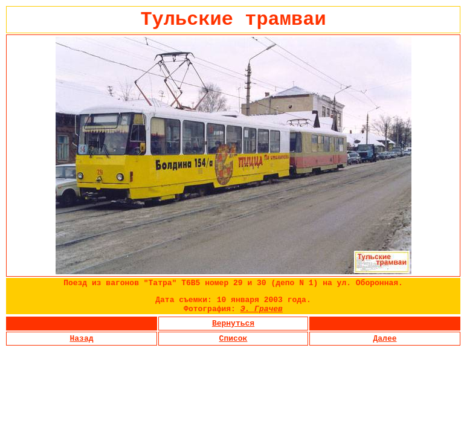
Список (233, 338)
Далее (384, 338)
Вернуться (233, 323)
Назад (81, 338)
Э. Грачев (261, 309)
